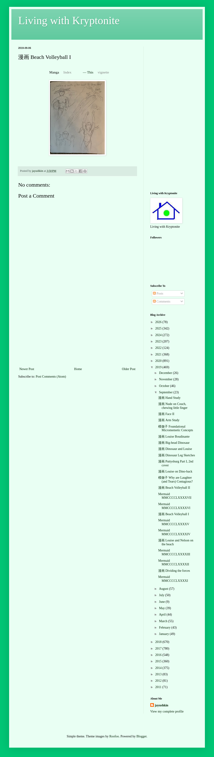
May (162, 608)
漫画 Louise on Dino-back (175, 471)
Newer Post (26, 369)
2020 (159, 361)
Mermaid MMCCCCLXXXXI (173, 578)
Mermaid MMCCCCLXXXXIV (174, 532)
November (166, 379)
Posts (158, 293)
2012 (159, 680)
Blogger (141, 736)
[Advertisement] (77, 331)
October (164, 386)
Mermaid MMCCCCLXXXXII (173, 562)
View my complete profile (167, 711)
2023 (159, 341)
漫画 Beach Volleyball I (173, 514)
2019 (159, 367)
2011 (158, 687)
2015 (159, 661)
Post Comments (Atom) (51, 376)
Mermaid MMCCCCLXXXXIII (174, 552)
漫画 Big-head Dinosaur (174, 442)
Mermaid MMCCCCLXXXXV (173, 522)
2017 (159, 648)
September (166, 392)
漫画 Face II (166, 414)
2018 (159, 642)
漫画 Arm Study (168, 420)
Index (67, 72)
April (162, 614)
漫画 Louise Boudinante (174, 436)
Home (78, 369)
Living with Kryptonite (69, 20)
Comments (161, 301)
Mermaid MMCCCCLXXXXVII (174, 496)
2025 (159, 328)
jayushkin (161, 705)
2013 (159, 674)
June (162, 601)
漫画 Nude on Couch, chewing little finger (173, 406)
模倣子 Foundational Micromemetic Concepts (175, 428)
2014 (159, 668)
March (163, 621)
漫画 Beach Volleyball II (174, 487)
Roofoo (114, 736)
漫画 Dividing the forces (174, 570)
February (165, 627)
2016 (159, 655)
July (162, 595)
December (166, 373)
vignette (103, 72)
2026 (159, 322)
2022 (159, 348)
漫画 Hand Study (169, 397)
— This (88, 72)
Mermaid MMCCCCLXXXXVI (174, 506)
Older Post (129, 369)
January (164, 634)
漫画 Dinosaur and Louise (175, 449)
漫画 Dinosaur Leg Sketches (176, 455)
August (164, 588)
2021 (159, 354)
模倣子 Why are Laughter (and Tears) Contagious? (175, 479)
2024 (159, 335)
